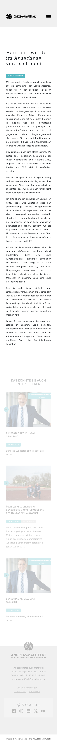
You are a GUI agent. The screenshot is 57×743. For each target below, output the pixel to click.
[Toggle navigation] (48, 16)
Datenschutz (20, 691)
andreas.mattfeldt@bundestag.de (28, 679)
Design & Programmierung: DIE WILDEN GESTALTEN (28, 739)
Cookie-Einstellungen (27, 687)
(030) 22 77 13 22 (28, 675)
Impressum (34, 691)
